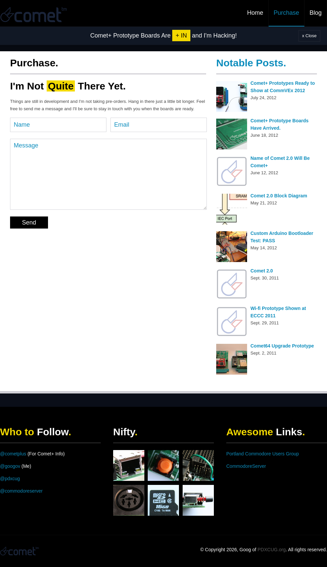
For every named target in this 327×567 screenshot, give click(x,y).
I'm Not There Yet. (68, 85)
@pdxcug (10, 478)
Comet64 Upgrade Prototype (282, 346)
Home (255, 12)
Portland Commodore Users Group (262, 453)
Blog (316, 12)
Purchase (286, 12)
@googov (10, 466)
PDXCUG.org (272, 549)
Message (108, 174)
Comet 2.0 (261, 270)
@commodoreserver (21, 491)
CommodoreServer (246, 466)
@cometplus (13, 453)
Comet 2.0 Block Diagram (278, 195)
